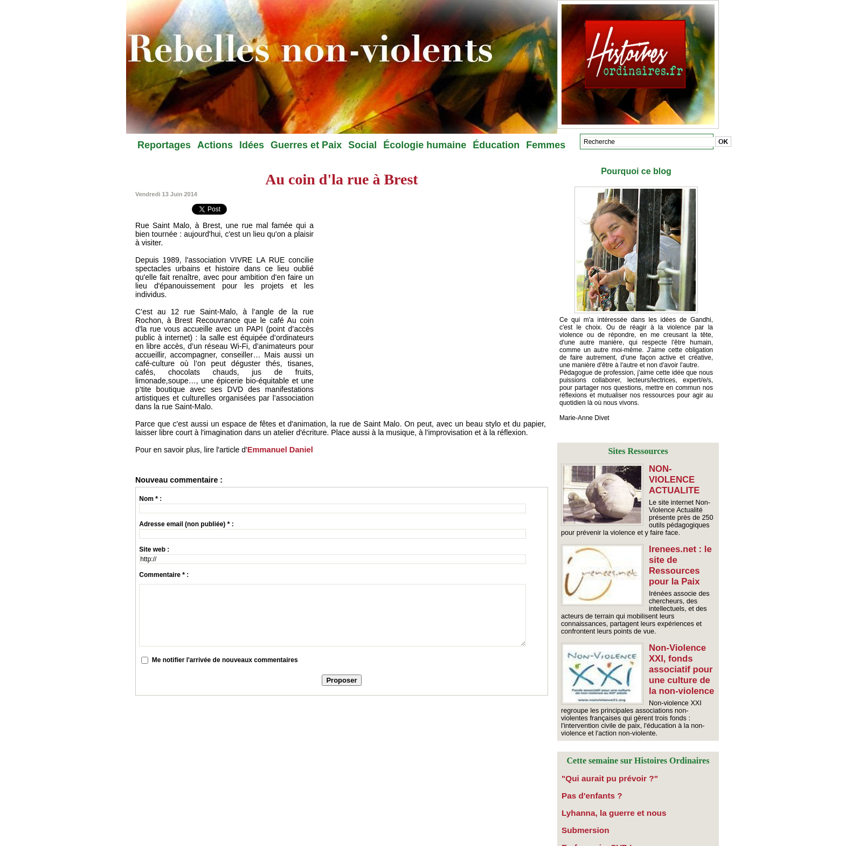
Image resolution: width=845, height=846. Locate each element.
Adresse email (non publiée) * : (186, 524)
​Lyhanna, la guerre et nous (602, 792)
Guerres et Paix (306, 145)
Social (362, 145)
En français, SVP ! (589, 823)
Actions (215, 145)
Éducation (496, 145)
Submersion (580, 807)
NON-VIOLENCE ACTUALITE (682, 473)
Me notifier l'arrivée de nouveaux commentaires (225, 660)
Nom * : (150, 499)
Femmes (545, 145)
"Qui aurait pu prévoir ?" (599, 762)
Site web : (154, 549)
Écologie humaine (424, 145)
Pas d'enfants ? (585, 777)
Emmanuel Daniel (278, 449)
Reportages (164, 145)
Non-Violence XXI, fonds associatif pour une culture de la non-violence (680, 657)
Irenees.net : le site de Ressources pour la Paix (679, 558)
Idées (251, 145)
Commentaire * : (164, 575)
